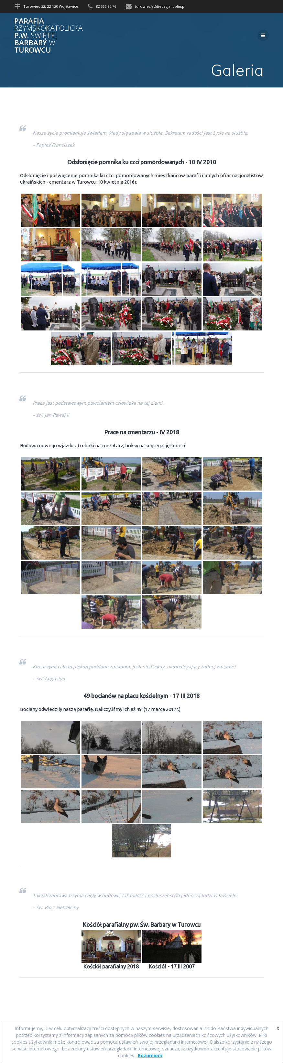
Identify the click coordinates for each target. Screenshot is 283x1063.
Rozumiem (150, 1055)
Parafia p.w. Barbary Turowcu (48, 35)
